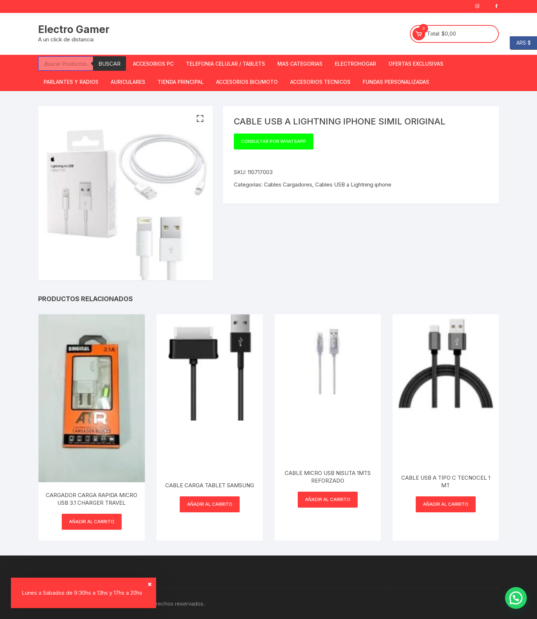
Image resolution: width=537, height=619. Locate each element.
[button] (200, 118)
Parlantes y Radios (71, 82)
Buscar (109, 63)
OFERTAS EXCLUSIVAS (415, 64)
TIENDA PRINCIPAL (181, 82)
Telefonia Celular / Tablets (225, 64)
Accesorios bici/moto (247, 82)
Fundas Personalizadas (396, 82)
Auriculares (128, 82)
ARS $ (520, 43)
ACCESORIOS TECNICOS (320, 82)
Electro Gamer (74, 29)
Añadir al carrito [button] (91, 521)
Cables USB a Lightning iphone (353, 184)
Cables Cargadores (288, 184)
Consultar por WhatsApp (273, 141)
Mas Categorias (299, 64)
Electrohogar (355, 64)
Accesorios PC (153, 64)
